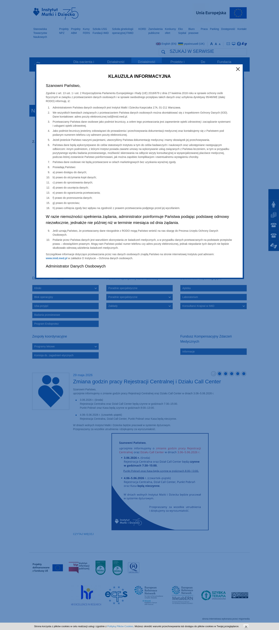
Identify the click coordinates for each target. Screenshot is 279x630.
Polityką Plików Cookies (120, 626)
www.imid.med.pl (56, 258)
